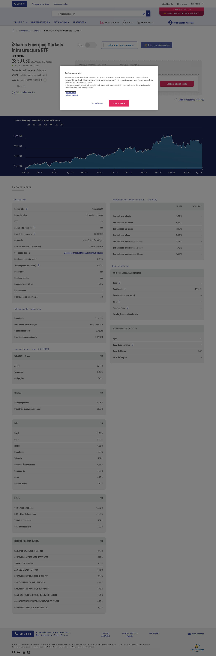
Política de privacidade (72, 95)
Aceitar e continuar (119, 103)
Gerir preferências (97, 103)
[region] (109, 88)
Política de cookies (71, 93)
